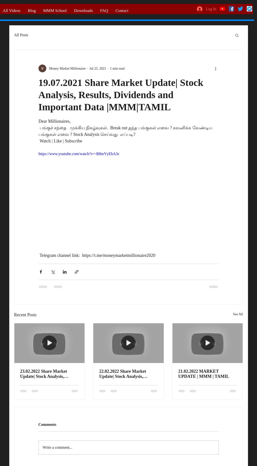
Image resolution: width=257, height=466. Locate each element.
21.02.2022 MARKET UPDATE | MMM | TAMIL (203, 374)
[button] (237, 35)
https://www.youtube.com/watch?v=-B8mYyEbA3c (78, 154)
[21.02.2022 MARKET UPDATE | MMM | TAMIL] (207, 343)
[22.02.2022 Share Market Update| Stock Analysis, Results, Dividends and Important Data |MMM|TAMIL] (128, 343)
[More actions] (216, 68)
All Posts (21, 35)
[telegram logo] (249, 8)
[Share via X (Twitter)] (52, 272)
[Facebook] (231, 8)
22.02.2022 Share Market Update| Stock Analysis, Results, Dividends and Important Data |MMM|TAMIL (122, 374)
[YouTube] (222, 8)
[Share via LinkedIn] (64, 272)
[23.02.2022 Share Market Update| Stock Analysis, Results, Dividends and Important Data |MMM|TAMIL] (49, 343)
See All (238, 314)
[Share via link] (76, 272)
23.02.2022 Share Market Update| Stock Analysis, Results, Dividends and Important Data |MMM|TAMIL (43, 374)
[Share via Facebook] (40, 272)
